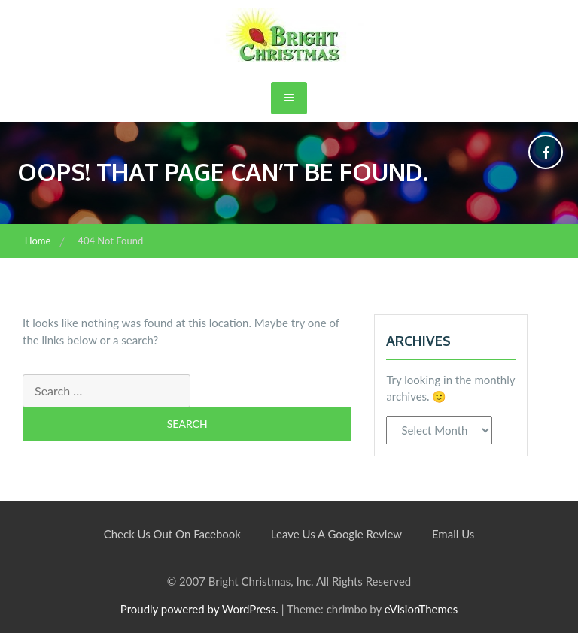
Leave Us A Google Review (336, 534)
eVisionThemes (421, 609)
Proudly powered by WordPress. (199, 609)
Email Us (453, 534)
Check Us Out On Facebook (172, 534)
